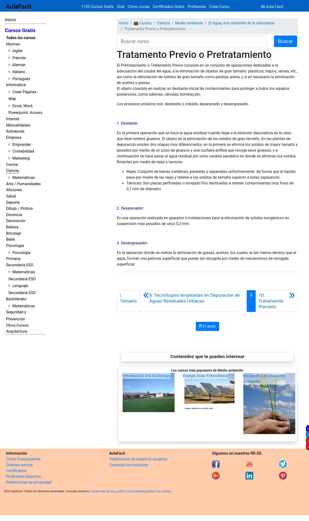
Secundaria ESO (19, 265)
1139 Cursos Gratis (98, 6)
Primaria (13, 258)
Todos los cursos (20, 37)
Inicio (10, 19)
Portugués (21, 79)
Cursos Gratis (20, 30)
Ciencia (12, 170)
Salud (11, 196)
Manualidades (18, 125)
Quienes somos (19, 465)
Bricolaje (13, 233)
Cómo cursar (139, 6)
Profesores (196, 6)
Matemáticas (23, 177)
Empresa (13, 137)
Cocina (12, 164)
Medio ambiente (189, 23)
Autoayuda (15, 131)
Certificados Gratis (168, 6)
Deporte (13, 202)
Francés (19, 58)
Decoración (16, 220)
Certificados (16, 470)
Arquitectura (16, 331)
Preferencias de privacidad (29, 482)
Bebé (10, 239)
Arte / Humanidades (23, 184)
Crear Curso (219, 6)
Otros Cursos (17, 325)
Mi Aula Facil (272, 6)
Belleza (12, 227)
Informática (16, 85)
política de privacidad (130, 491)
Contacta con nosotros (128, 465)
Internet (12, 119)
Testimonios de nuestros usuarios (138, 459)
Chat (121, 6)
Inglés (17, 51)
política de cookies (159, 491)
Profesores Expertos (23, 476)
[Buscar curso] (192, 41)
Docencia (14, 214)
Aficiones (14, 190)
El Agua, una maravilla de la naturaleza (241, 23)
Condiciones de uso (102, 491)
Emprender (21, 144)
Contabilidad (23, 151)
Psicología (15, 245)
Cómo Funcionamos (23, 459)
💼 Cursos (143, 23)
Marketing (20, 158)
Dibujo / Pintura (19, 208)
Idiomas (13, 44)
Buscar (285, 41)
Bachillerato (16, 299)
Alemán (18, 65)
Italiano (18, 72)
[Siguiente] (276, 301)
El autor (207, 326)
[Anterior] (193, 301)
